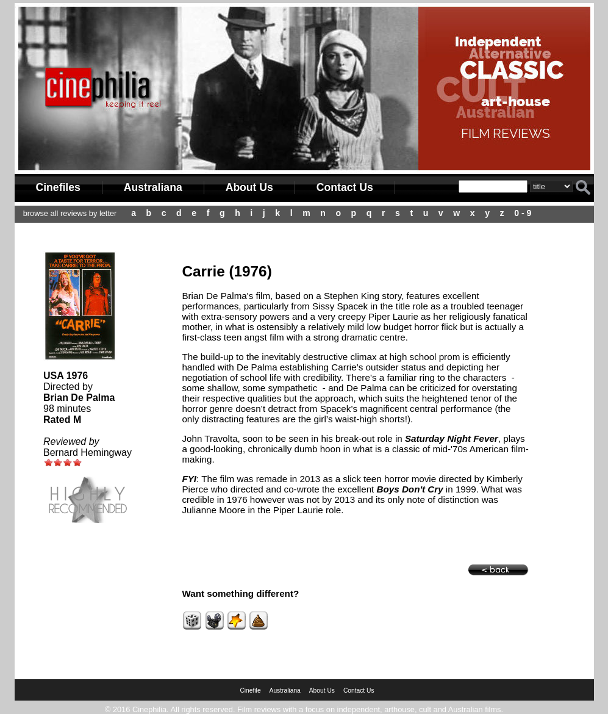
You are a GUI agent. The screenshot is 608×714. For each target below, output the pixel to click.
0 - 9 (522, 213)
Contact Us (345, 187)
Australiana (153, 187)
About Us (249, 187)
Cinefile (250, 690)
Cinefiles (58, 187)
